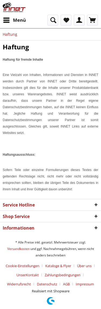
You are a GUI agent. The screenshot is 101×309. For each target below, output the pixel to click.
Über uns (84, 265)
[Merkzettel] (66, 20)
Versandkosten (18, 248)
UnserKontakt (27, 274)
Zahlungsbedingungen (63, 274)
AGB (66, 284)
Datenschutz (47, 284)
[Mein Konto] (79, 20)
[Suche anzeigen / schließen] (52, 20)
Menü (14, 19)
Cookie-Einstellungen (22, 265)
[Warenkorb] (92, 20)
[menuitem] (14, 20)
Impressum (85, 284)
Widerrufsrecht (19, 284)
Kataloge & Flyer (58, 265)
